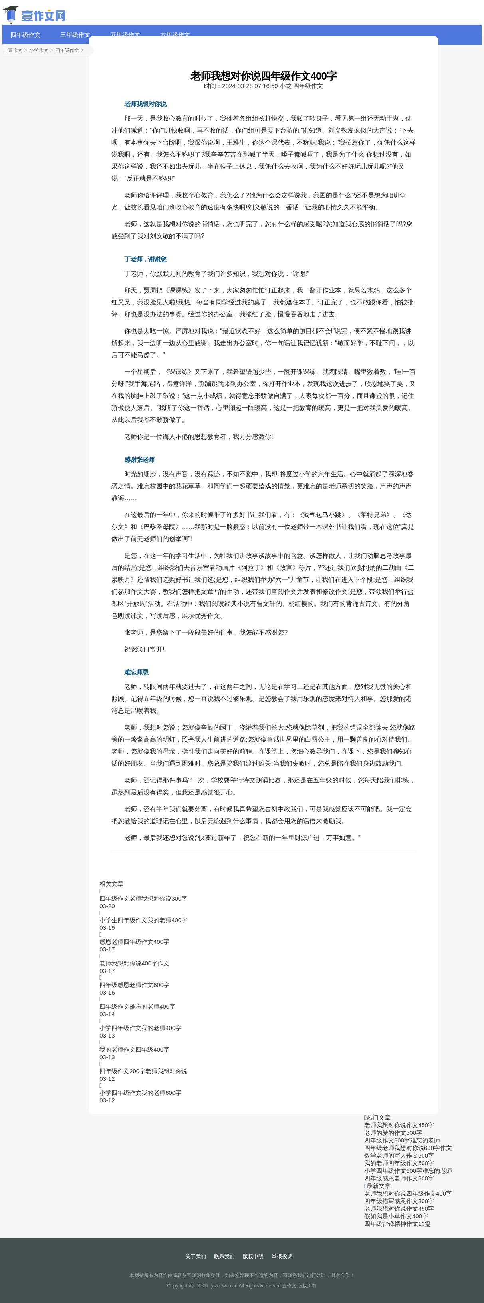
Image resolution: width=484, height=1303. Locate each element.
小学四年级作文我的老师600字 (140, 1092)
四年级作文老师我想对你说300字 (143, 898)
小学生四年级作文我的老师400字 (143, 920)
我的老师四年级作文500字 (399, 1163)
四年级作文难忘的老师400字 (137, 1006)
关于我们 (195, 1256)
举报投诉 (282, 1256)
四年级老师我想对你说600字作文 (408, 1147)
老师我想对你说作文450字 (399, 1125)
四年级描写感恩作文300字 (399, 1201)
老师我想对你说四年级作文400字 (408, 1193)
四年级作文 (25, 34)
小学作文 (38, 50)
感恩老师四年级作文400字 (134, 941)
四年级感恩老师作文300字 (399, 1178)
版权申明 (253, 1256)
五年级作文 (125, 34)
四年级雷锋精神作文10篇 (397, 1223)
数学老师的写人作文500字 (399, 1155)
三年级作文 (75, 34)
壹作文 (15, 50)
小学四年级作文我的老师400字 (140, 1027)
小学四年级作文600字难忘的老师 (408, 1170)
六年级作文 (175, 34)
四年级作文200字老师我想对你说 (143, 1071)
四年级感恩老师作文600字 (134, 984)
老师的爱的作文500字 (393, 1132)
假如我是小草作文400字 (396, 1216)
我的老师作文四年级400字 (134, 1049)
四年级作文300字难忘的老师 (402, 1140)
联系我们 (224, 1256)
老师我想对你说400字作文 (134, 963)
